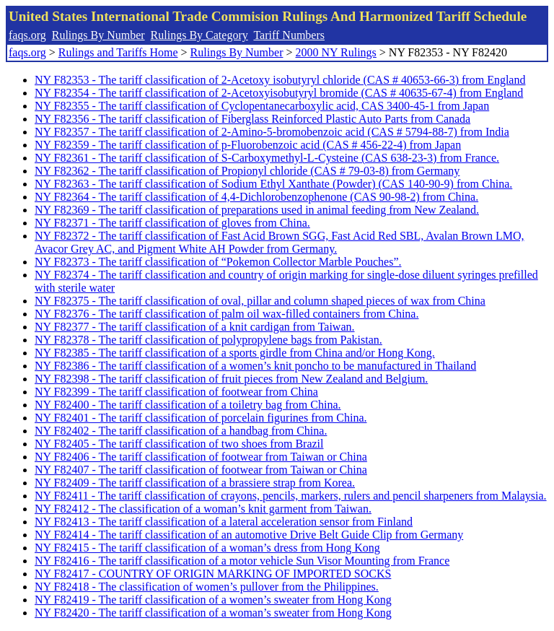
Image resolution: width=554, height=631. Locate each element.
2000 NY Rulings (336, 52)
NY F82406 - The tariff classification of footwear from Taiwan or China (201, 457)
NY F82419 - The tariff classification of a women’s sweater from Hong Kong (213, 599)
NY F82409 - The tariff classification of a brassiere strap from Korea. (195, 482)
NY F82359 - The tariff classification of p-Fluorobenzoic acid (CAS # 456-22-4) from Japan (248, 145)
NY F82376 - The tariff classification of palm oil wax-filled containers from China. (226, 314)
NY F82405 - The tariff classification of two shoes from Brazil (179, 444)
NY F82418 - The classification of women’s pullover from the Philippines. (207, 586)
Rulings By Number (98, 35)
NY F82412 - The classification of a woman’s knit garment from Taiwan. (203, 508)
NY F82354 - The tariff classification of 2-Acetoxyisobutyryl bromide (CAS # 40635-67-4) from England (279, 93)
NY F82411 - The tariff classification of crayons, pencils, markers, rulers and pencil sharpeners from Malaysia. (291, 495)
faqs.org (27, 35)
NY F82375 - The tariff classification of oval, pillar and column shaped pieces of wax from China (260, 301)
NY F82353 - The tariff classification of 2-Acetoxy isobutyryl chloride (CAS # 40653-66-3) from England (280, 80)
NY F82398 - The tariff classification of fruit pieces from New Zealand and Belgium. (231, 379)
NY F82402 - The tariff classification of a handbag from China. (181, 431)
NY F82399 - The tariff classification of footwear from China (176, 392)
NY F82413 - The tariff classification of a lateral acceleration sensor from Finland (224, 521)
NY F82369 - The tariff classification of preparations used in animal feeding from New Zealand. (257, 210)
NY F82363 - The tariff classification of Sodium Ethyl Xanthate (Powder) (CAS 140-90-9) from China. (273, 184)
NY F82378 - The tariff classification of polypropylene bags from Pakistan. (208, 340)
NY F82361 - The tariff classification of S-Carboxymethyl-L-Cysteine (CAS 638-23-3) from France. (267, 158)
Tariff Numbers (289, 35)
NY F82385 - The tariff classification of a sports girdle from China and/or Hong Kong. (235, 353)
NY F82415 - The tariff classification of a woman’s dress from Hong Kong (207, 547)
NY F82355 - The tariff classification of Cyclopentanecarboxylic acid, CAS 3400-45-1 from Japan (262, 106)
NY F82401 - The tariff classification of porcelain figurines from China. (200, 418)
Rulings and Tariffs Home (118, 52)
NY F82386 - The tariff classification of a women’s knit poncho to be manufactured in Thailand (255, 366)
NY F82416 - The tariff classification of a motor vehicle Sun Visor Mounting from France (242, 560)
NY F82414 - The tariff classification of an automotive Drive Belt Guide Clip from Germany (249, 534)
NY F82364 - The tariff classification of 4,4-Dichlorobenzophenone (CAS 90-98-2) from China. (256, 197)
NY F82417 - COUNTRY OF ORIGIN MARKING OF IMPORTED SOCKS (213, 573)
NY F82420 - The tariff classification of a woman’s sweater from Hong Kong (213, 612)
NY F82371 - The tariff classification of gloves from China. (172, 223)
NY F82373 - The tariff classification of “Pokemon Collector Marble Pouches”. (218, 262)
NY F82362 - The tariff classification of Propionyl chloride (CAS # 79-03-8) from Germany (247, 171)
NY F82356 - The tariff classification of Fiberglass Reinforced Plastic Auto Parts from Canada (252, 119)
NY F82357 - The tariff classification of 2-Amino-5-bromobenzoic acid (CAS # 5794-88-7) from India (272, 132)
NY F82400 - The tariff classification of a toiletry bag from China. (188, 405)
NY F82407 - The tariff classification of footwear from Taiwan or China (201, 470)
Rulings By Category (199, 35)
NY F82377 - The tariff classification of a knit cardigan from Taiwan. (195, 327)
